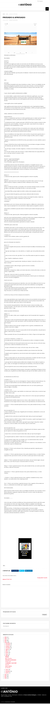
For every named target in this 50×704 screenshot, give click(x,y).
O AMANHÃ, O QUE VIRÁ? (11, 663)
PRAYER (7, 657)
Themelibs (13, 702)
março (7, 670)
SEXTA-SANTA (8, 666)
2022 (5, 675)
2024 (5, 641)
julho (7, 651)
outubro (7, 646)
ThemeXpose (7, 702)
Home (4, 14)
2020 (5, 678)
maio (7, 654)
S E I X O (7, 665)
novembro (8, 645)
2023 (5, 642)
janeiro (7, 673)
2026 (5, 637)
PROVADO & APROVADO (10, 660)
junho (7, 653)
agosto (7, 650)
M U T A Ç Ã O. (8, 659)
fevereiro (8, 671)
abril (7, 656)
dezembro (8, 643)
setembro (8, 648)
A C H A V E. (7, 668)
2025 (5, 639)
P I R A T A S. (8, 662)
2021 (5, 677)
